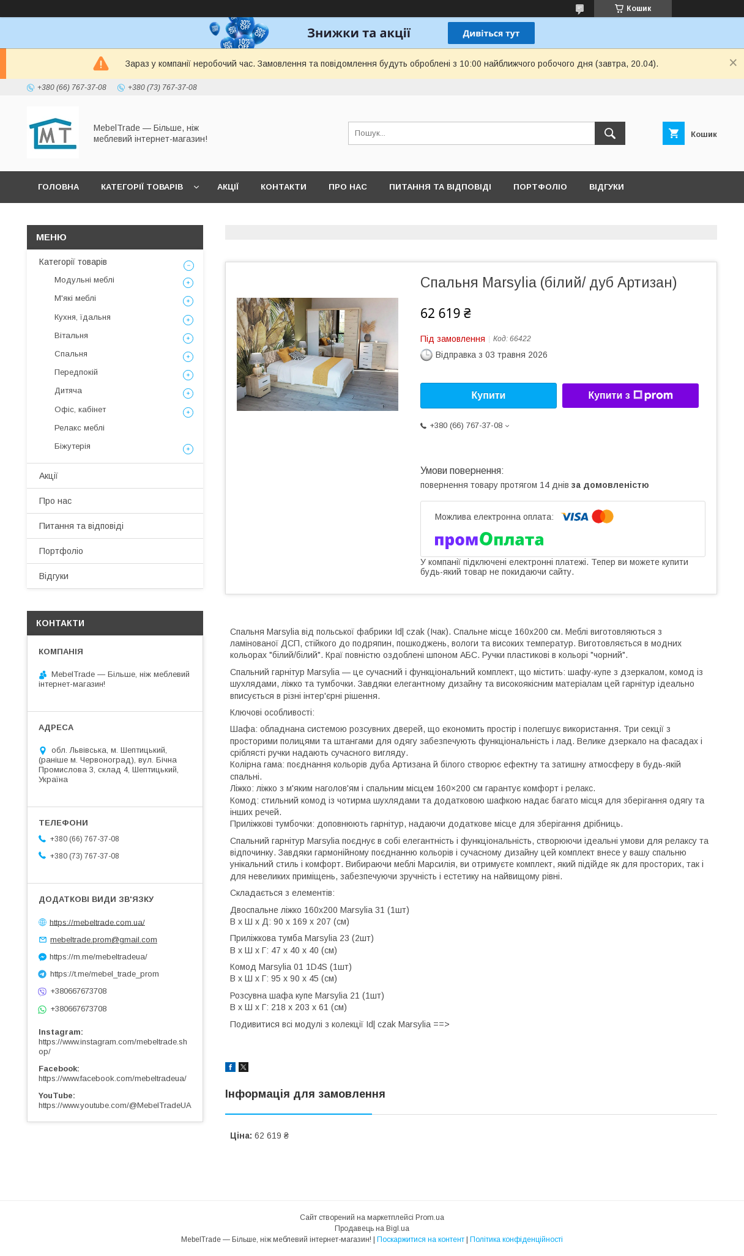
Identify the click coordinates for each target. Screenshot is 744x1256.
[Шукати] (610, 133)
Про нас (348, 186)
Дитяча (68, 390)
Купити (489, 395)
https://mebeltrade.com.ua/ (97, 921)
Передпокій (76, 372)
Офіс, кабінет (80, 409)
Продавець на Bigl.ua (372, 1228)
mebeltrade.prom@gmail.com (103, 939)
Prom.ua (429, 1217)
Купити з (630, 395)
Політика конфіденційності (516, 1239)
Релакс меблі (79, 427)
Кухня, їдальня (82, 317)
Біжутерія (72, 446)
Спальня (70, 353)
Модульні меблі (84, 279)
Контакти (284, 186)
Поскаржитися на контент (420, 1239)
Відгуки (606, 186)
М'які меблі (75, 298)
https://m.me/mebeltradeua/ (98, 956)
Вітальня (71, 335)
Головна (58, 186)
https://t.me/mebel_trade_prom (104, 973)
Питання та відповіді (440, 186)
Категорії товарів (142, 186)
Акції (228, 186)
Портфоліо (540, 186)
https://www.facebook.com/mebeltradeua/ (113, 1078)
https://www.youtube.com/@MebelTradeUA (115, 1105)
